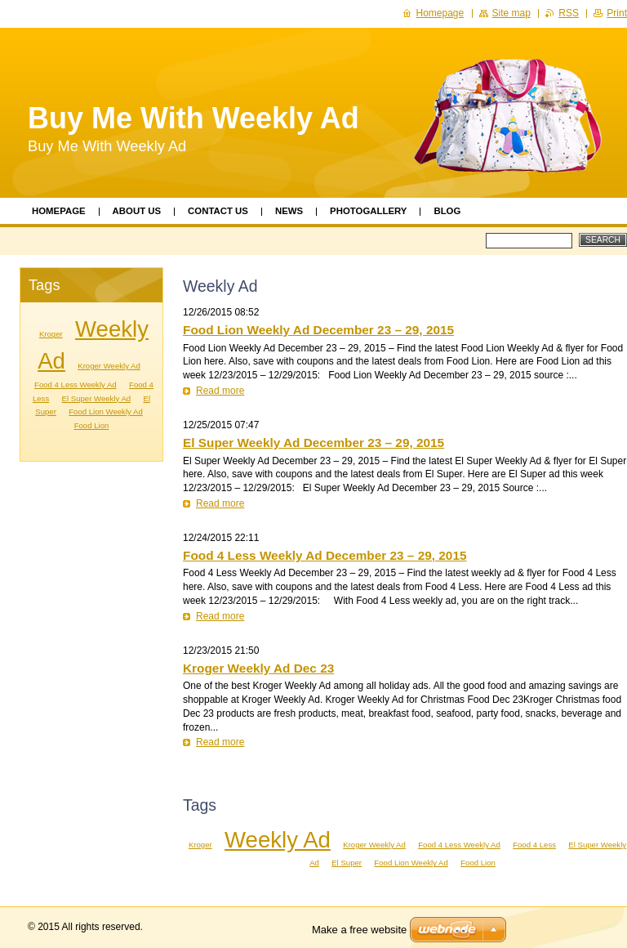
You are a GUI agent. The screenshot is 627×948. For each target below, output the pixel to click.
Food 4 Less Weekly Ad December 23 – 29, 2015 (324, 555)
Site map (511, 13)
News (289, 211)
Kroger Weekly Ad (374, 844)
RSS (568, 13)
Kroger (200, 844)
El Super (346, 862)
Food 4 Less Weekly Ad (459, 844)
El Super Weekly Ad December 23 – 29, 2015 (313, 442)
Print (617, 13)
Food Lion (478, 862)
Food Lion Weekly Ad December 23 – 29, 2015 (318, 330)
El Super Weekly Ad (96, 398)
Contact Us (218, 211)
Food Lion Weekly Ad (410, 862)
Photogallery (368, 211)
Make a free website (359, 929)
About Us (137, 211)
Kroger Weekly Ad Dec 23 (258, 668)
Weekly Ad (278, 839)
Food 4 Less (534, 844)
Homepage (59, 211)
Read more (220, 390)
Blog (447, 211)
